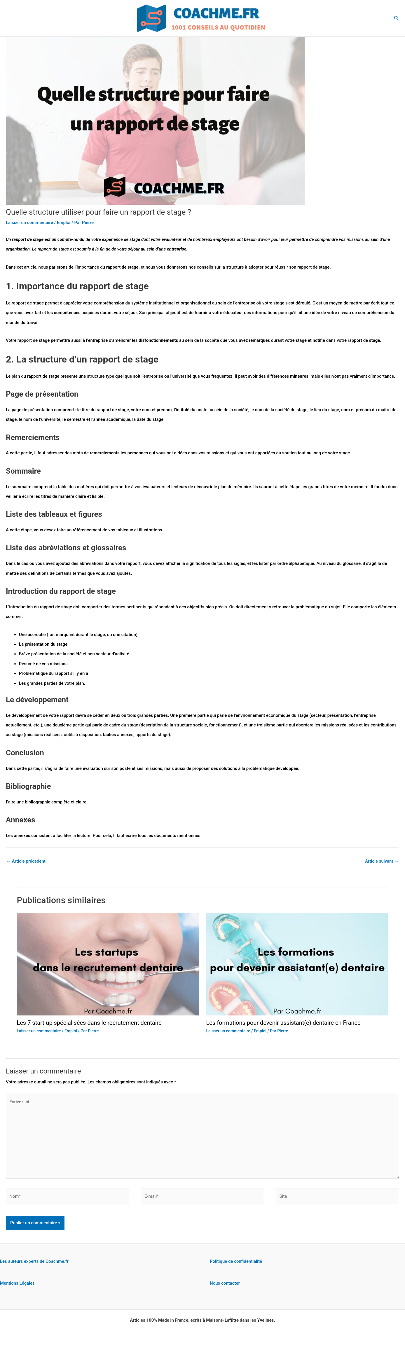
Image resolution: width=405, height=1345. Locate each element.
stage (133, 267)
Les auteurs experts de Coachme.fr (34, 1261)
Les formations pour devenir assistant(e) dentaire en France (283, 1022)
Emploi (63, 222)
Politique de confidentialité (236, 1261)
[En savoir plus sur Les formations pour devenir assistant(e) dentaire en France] (297, 964)
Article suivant (382, 861)
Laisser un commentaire (29, 222)
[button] (396, 18)
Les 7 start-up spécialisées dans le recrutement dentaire (89, 1022)
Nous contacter (225, 1283)
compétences (68, 312)
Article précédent (26, 861)
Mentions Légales (17, 1283)
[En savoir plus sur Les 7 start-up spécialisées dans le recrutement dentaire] (108, 964)
